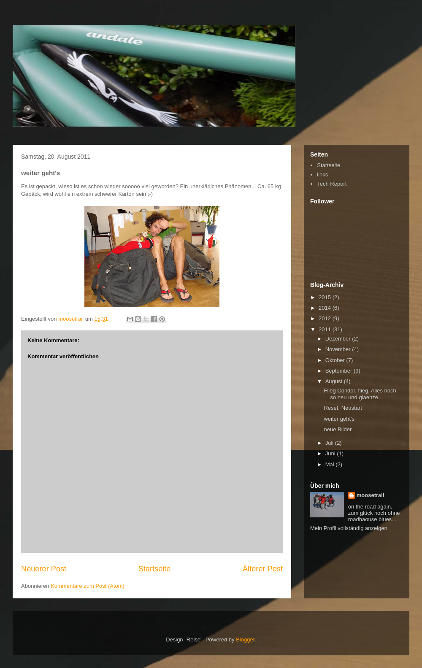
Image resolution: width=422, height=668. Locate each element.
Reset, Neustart (343, 408)
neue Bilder (338, 429)
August (334, 381)
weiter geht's (339, 419)
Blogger (245, 639)
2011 (326, 329)
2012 (326, 318)
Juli (330, 443)
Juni (331, 453)
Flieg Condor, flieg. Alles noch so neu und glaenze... (360, 393)
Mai (330, 464)
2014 (326, 308)
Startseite (154, 569)
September (339, 371)
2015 (326, 297)
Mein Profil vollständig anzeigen (348, 528)
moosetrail (370, 495)
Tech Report (331, 184)
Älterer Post (263, 569)
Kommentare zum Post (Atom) (87, 586)
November (338, 349)
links (322, 174)
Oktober (335, 360)
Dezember (338, 338)
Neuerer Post (43, 569)
